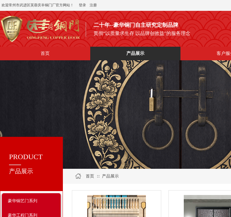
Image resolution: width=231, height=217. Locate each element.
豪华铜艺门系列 (22, 200)
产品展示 (110, 176)
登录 (82, 5)
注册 (93, 5)
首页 (90, 176)
